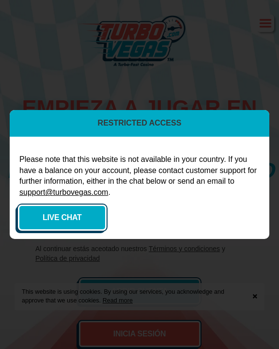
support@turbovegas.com (63, 192)
